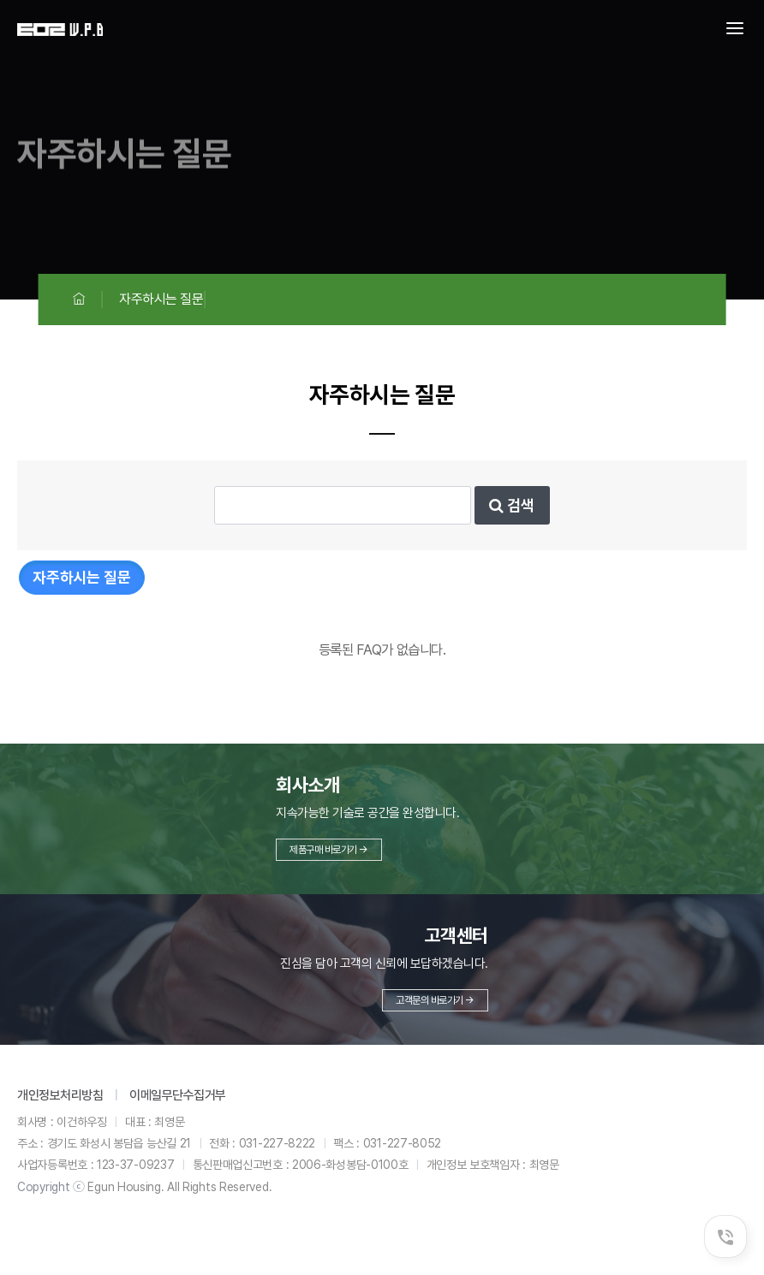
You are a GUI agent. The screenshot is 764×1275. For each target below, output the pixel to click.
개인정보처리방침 (60, 1095)
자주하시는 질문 (82, 577)
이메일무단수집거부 (177, 1095)
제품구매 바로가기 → (328, 850)
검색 (511, 505)
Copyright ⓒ (51, 1187)
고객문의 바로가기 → (435, 1000)
